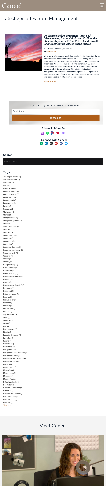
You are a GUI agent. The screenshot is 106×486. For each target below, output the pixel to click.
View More (7, 405)
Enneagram (7, 288)
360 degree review (10, 177)
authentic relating (10, 191)
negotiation (7, 385)
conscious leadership (11, 250)
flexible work (8, 309)
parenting (6, 391)
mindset (6, 376)
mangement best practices (13, 358)
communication (9, 235)
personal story (8, 400)
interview (6, 344)
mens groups (8, 367)
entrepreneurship (9, 294)
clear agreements (10, 227)
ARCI (5, 186)
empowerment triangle (12, 285)
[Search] (100, 161)
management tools (10, 356)
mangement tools (10, 361)
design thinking (9, 265)
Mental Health (8, 373)
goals (5, 317)
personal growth (9, 397)
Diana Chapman (9, 268)
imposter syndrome (10, 335)
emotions (6, 279)
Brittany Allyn (8, 203)
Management (51, 51)
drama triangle (8, 273)
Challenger (7, 212)
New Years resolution (11, 388)
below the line (9, 197)
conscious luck (9, 253)
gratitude (6, 320)
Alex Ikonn (7, 183)
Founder (6, 312)
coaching (6, 232)
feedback (7, 303)
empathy (6, 282)
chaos (5, 224)
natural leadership (10, 382)
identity (6, 332)
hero (5, 326)
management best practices (14, 353)
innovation (7, 338)
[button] (102, 5)
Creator (6, 259)
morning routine (9, 379)
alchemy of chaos (10, 180)
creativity (6, 256)
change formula (9, 218)
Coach (5, 230)
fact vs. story (8, 300)
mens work (7, 370)
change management (11, 221)
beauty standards (10, 194)
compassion (8, 241)
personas (7, 402)
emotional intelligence (11, 276)
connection (7, 244)
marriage (6, 364)
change (6, 215)
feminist (6, 306)
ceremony (7, 209)
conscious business (11, 247)
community (7, 238)
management (8, 350)
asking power (8, 188)
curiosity (6, 262)
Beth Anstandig (9, 200)
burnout (6, 206)
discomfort (7, 271)
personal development (12, 394)
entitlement (7, 291)
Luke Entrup (7, 347)
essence (6, 297)
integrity (6, 341)
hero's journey (8, 329)
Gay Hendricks (8, 315)
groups (6, 323)
